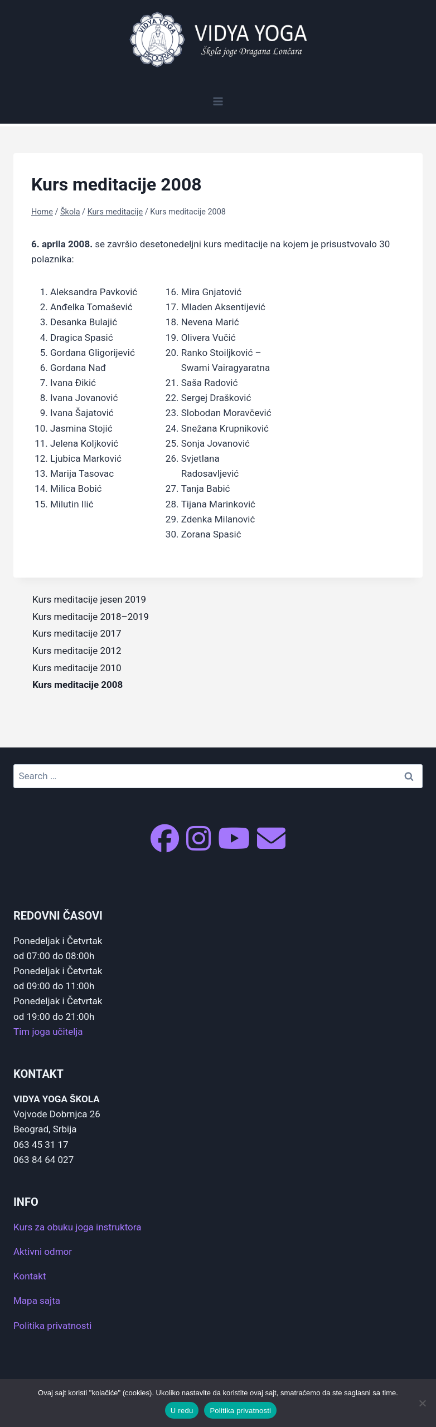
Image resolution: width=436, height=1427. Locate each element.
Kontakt (29, 1276)
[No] (422, 1403)
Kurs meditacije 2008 (77, 684)
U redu (182, 1410)
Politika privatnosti (52, 1325)
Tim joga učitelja (48, 1031)
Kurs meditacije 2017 (77, 633)
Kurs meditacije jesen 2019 (89, 599)
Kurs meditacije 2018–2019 (90, 616)
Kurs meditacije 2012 (77, 650)
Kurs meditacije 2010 (77, 667)
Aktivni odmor (42, 1251)
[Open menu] (218, 101)
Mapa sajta (36, 1300)
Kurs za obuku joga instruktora (77, 1227)
